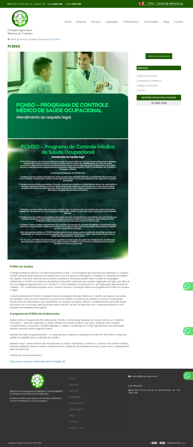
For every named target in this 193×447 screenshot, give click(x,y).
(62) (55, 4)
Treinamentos (131, 21)
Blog (166, 21)
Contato (178, 21)
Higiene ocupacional (148, 85)
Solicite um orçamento (159, 56)
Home (67, 21)
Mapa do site (76, 427)
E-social (141, 90)
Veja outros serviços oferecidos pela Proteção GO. (38, 361)
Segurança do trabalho (149, 81)
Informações (151, 21)
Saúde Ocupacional (147, 76)
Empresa (81, 21)
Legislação (112, 21)
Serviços (96, 21)
